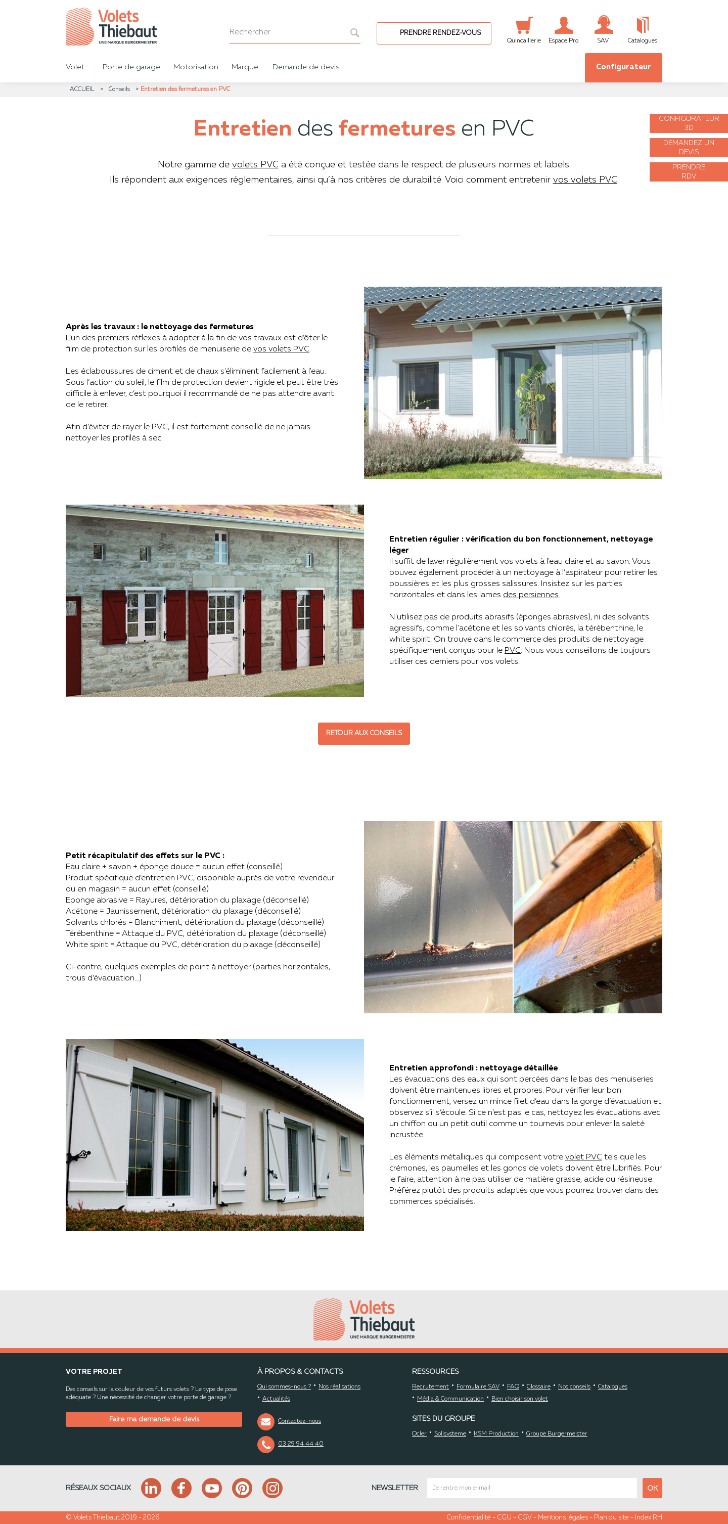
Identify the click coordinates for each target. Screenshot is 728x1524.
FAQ (513, 1387)
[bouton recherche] (349, 32)
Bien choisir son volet (519, 1399)
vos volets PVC (585, 180)
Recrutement (430, 1387)
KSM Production (496, 1434)
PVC (513, 651)
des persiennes (531, 595)
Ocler (419, 1434)
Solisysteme (450, 1434)
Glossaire (539, 1387)
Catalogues (612, 1387)
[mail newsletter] (532, 1488)
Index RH (648, 1517)
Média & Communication (450, 1399)
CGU (504, 1517)
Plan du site (611, 1517)
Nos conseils (574, 1387)
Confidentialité (468, 1517)
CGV (525, 1517)
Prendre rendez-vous (440, 33)
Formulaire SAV (478, 1387)
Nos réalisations (339, 1387)
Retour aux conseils (364, 733)
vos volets (272, 349)
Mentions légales (563, 1517)
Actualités (276, 1399)
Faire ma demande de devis (154, 1419)
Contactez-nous (299, 1421)
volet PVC (583, 1157)
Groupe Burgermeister (556, 1434)
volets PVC (255, 164)
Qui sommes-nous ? (284, 1387)
